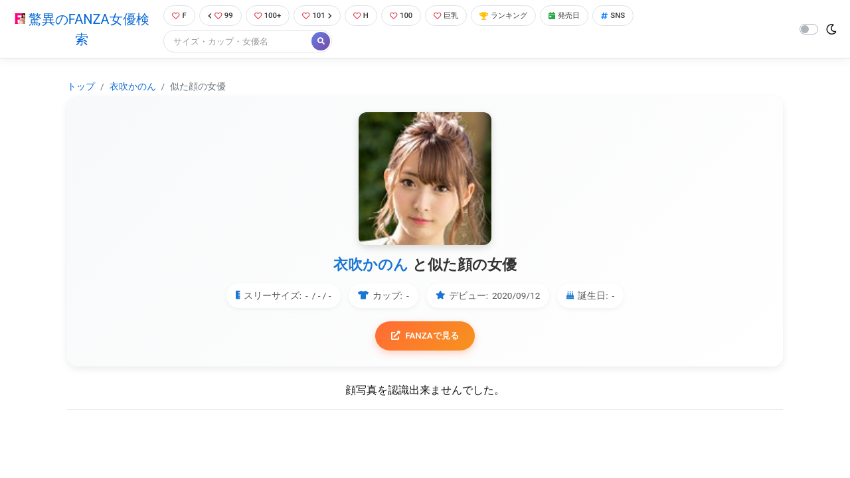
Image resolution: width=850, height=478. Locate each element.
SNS (639, 16)
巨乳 (457, 16)
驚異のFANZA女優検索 (78, 30)
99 (217, 16)
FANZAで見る (425, 337)
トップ (81, 87)
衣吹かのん (133, 87)
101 (320, 16)
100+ (267, 16)
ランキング (520, 16)
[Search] (232, 43)
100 (409, 16)
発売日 (587, 16)
